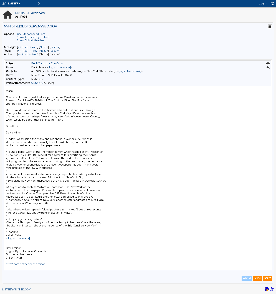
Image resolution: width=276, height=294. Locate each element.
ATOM (247, 278)
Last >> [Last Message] (54, 47)
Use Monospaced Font (31, 34)
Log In (263, 3)
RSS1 (257, 278)
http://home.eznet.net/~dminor (25, 264)
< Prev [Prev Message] (33, 47)
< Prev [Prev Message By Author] (33, 54)
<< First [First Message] (22, 47)
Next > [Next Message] (44, 47)
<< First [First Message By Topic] (22, 50)
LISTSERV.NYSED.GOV (16, 289)
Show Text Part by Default (33, 37)
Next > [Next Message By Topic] (44, 50)
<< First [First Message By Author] (22, 54)
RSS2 (267, 278)
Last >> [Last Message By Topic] (54, 50)
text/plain (37, 83)
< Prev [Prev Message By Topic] (33, 50)
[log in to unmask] (59, 67)
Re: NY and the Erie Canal (47, 63)
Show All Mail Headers (30, 40)
